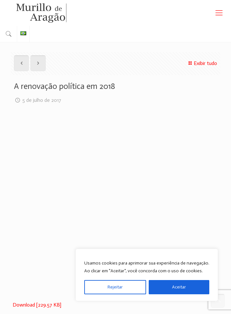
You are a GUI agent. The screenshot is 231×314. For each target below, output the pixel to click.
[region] (146, 275)
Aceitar (179, 287)
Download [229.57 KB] (37, 305)
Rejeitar (115, 287)
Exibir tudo (202, 63)
